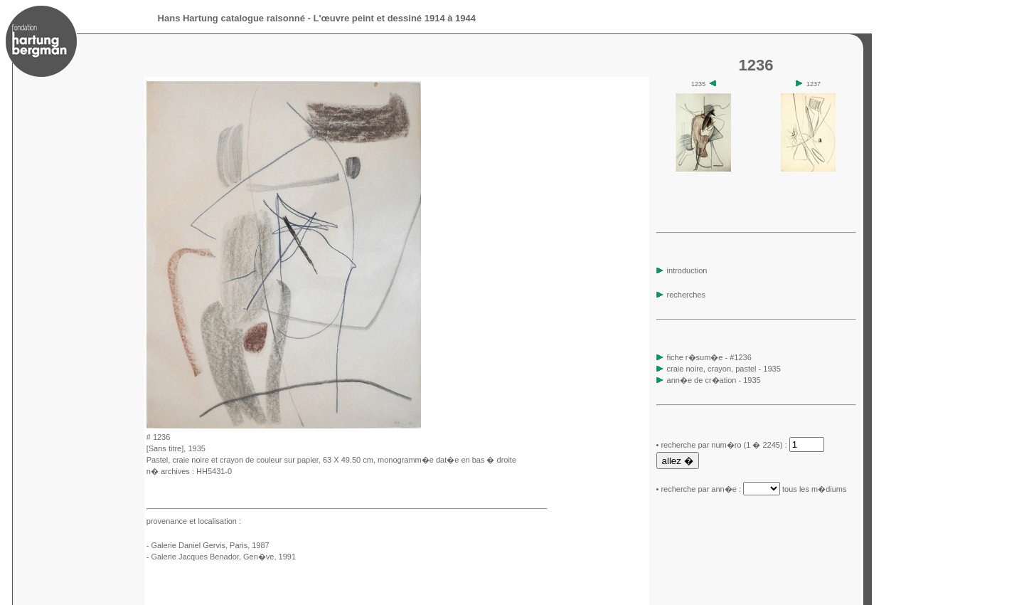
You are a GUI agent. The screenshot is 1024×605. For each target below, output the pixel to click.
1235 (703, 84)
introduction (682, 270)
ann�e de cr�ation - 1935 (714, 380)
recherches (680, 294)
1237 (808, 84)
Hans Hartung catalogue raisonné (231, 18)
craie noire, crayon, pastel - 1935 (724, 368)
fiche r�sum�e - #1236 (708, 357)
